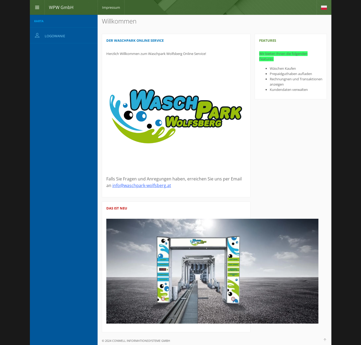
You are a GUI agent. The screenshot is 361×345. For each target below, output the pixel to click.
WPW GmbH (61, 7)
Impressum (111, 7)
